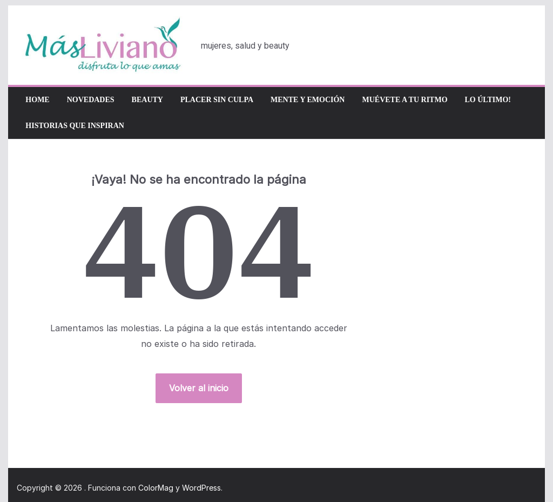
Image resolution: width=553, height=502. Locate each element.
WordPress (201, 487)
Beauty (147, 100)
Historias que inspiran (74, 126)
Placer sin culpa (216, 100)
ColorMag (155, 487)
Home (37, 100)
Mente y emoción (308, 100)
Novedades (90, 100)
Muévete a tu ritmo (404, 100)
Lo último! (488, 100)
